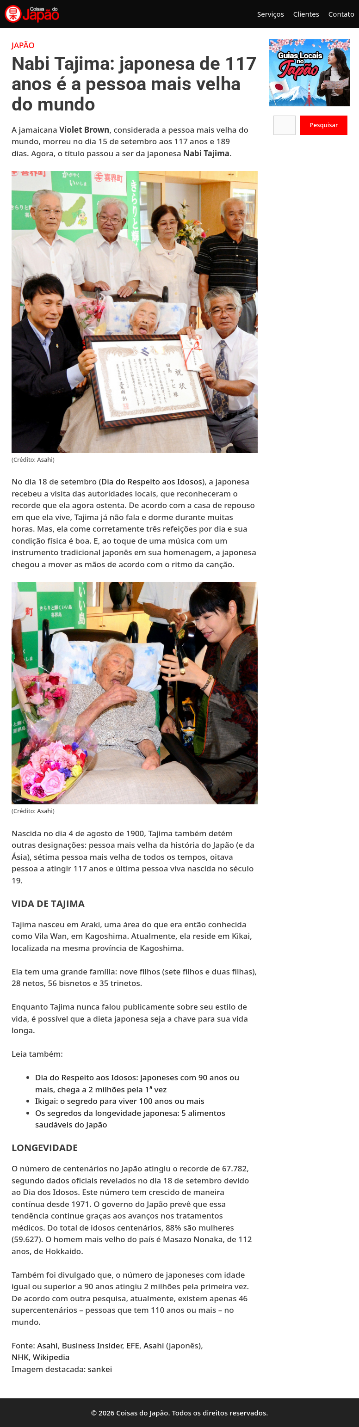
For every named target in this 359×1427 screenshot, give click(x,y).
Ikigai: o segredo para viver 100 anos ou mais (119, 1101)
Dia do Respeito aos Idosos (151, 481)
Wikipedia (51, 1357)
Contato (341, 13)
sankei (100, 1369)
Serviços (270, 13)
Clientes (306, 13)
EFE (132, 1345)
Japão (23, 45)
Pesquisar (324, 125)
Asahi (44, 459)
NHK (20, 1357)
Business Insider (92, 1345)
